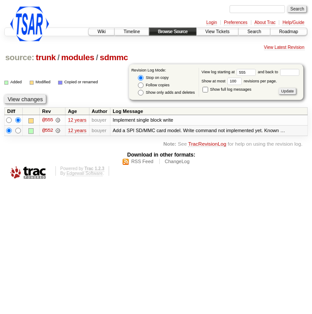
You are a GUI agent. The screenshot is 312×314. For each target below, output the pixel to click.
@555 (47, 120)
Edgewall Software (84, 173)
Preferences (235, 22)
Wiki (101, 31)
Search (254, 31)
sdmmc (113, 57)
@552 (47, 130)
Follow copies (153, 85)
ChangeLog (177, 161)
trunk (46, 57)
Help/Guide (293, 22)
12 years (77, 120)
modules (77, 57)
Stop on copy (153, 78)
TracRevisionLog (207, 144)
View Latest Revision (284, 47)
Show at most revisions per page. (239, 81)
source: (19, 57)
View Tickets (218, 31)
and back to (278, 72)
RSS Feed (142, 161)
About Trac (264, 22)
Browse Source (173, 31)
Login (211, 22)
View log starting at (230, 72)
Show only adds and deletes (166, 93)
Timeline (131, 31)
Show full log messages (226, 89)
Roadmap (288, 31)
